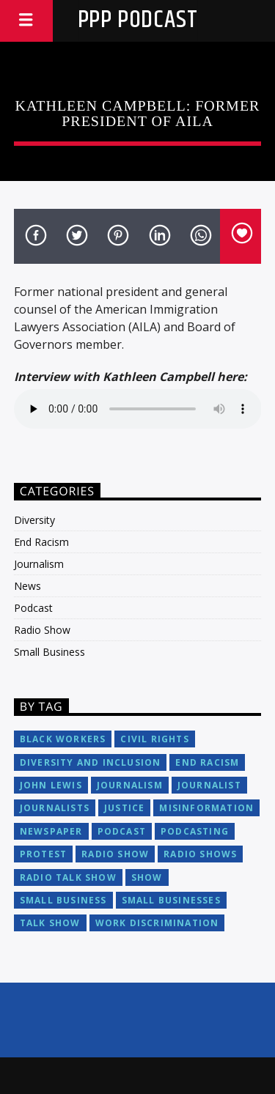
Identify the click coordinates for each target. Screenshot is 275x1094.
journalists (54, 808)
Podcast (33, 608)
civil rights (154, 739)
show (147, 877)
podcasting (195, 831)
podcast (122, 831)
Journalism (39, 564)
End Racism (41, 542)
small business (63, 900)
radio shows (200, 854)
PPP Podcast (138, 20)
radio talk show (68, 877)
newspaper (51, 831)
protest (43, 854)
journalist (209, 785)
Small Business (49, 652)
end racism (207, 762)
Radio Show (42, 630)
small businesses (171, 900)
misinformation (206, 808)
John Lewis (51, 785)
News (27, 586)
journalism (130, 785)
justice (124, 808)
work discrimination (157, 923)
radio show (115, 854)
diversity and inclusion (90, 762)
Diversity (34, 520)
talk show (50, 923)
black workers (63, 739)
